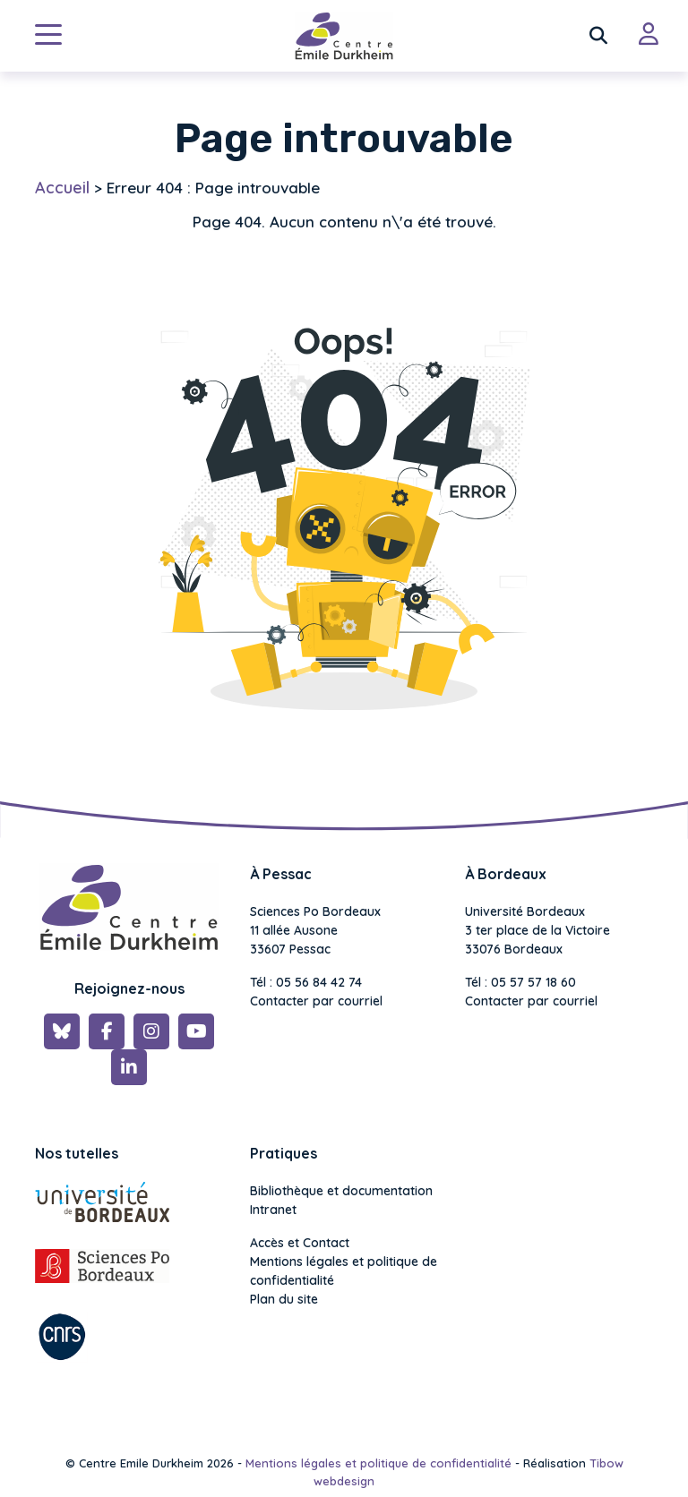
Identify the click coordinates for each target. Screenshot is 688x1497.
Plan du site (284, 1299)
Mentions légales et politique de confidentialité (343, 1270)
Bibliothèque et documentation (341, 1191)
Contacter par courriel (316, 1001)
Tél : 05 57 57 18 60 (520, 982)
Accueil (62, 187)
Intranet (273, 1210)
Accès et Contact (299, 1243)
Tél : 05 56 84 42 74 (306, 982)
